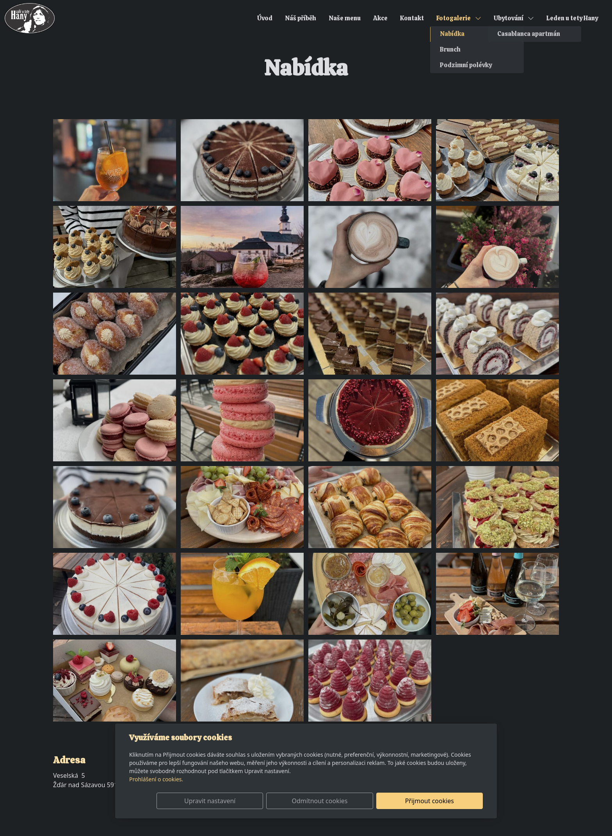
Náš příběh (300, 18)
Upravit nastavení (289, 801)
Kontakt (412, 18)
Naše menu (345, 18)
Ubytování (514, 18)
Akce (380, 18)
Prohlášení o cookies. (156, 779)
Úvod (264, 18)
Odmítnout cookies (367, 801)
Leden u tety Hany (572, 18)
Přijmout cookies (445, 801)
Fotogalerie (458, 18)
